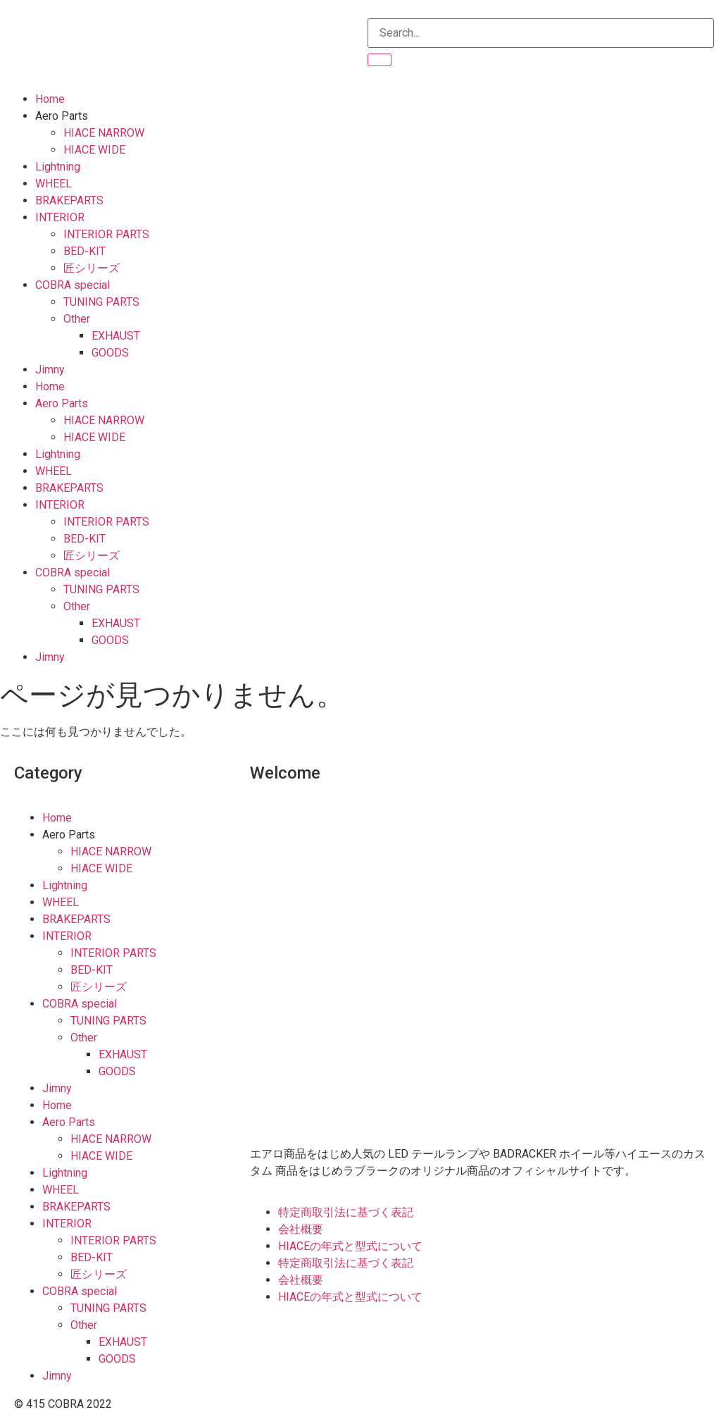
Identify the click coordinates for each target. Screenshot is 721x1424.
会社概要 (300, 1229)
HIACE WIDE (94, 149)
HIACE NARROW (103, 133)
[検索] (379, 60)
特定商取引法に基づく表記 (345, 1212)
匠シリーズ (91, 268)
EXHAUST (116, 335)
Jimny (50, 369)
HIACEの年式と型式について (350, 1246)
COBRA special (72, 285)
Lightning (57, 166)
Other (76, 319)
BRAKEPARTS (69, 200)
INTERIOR (59, 217)
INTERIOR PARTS (106, 234)
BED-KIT (84, 251)
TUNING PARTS (101, 302)
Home (50, 99)
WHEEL (53, 183)
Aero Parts (61, 116)
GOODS (110, 352)
